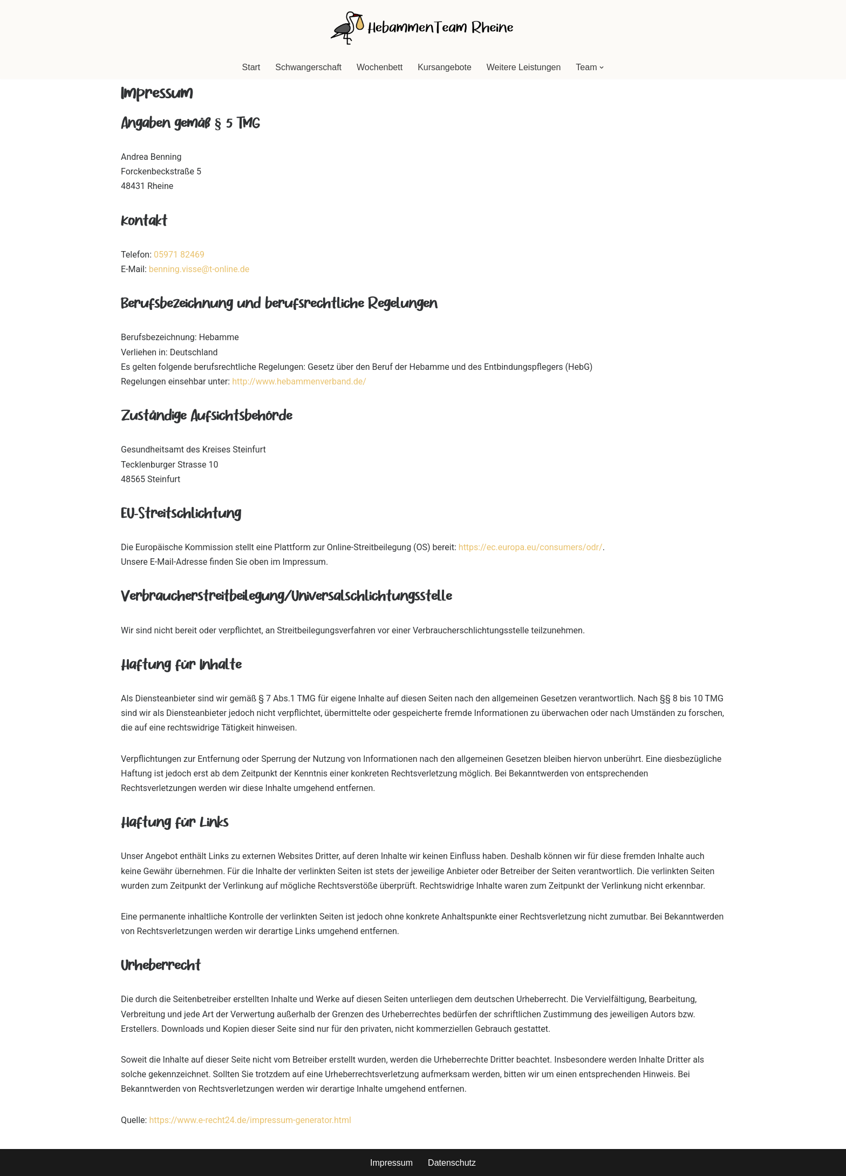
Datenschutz (452, 1162)
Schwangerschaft (308, 67)
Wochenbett (379, 67)
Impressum (391, 1162)
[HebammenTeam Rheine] (423, 28)
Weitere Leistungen (524, 67)
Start (251, 67)
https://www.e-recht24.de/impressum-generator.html (250, 1120)
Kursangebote (445, 67)
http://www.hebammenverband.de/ (299, 381)
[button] (601, 67)
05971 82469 (179, 254)
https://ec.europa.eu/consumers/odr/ (531, 547)
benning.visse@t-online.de (199, 269)
